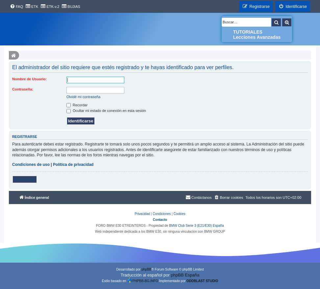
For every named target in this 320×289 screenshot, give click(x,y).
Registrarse (25, 179)
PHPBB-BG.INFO (142, 280)
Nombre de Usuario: (29, 79)
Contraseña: (22, 89)
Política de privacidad (73, 164)
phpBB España (185, 275)
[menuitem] (16, 7)
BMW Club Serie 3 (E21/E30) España (196, 225)
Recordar (76, 105)
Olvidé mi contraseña (83, 97)
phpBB (146, 269)
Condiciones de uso (31, 164)
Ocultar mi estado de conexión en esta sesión (106, 111)
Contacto (160, 220)
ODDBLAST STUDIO (202, 281)
